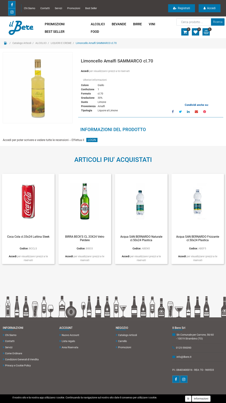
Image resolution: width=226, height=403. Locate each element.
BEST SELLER (54, 32)
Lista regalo (67, 341)
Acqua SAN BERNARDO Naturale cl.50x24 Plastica (141, 238)
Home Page (5, 43)
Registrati (181, 8)
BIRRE (137, 24)
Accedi (210, 8)
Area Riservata (68, 347)
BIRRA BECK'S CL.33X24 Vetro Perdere (84, 238)
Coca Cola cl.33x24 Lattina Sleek (28, 236)
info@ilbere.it (184, 356)
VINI (152, 24)
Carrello (121, 341)
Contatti (45, 8)
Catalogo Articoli (21, 43)
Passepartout (120, 396)
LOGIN (92, 140)
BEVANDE (119, 24)
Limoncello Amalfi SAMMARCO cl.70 (96, 43)
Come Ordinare (12, 353)
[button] (218, 22)
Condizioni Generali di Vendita (21, 359)
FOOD (95, 32)
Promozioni (73, 8)
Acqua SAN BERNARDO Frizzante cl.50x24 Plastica (197, 238)
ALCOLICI (98, 24)
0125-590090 (183, 347)
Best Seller (91, 8)
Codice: (24, 248)
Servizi (58, 8)
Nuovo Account (69, 335)
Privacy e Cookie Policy (17, 365)
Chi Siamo (29, 8)
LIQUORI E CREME (61, 43)
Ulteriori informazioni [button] (95, 79)
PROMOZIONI (55, 24)
